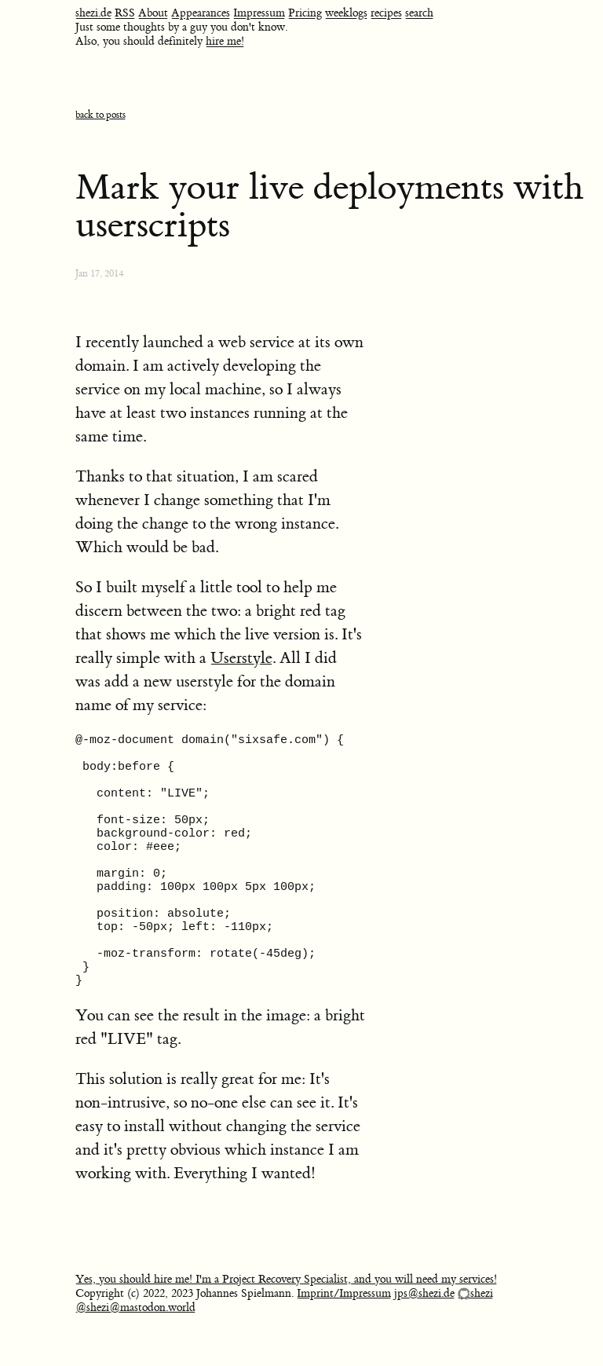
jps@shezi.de (424, 1338)
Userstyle (241, 658)
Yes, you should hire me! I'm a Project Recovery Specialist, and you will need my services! (286, 1324)
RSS (125, 13)
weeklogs (346, 13)
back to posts (100, 115)
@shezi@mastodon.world (135, 1353)
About (153, 13)
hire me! (225, 42)
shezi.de (93, 13)
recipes (386, 13)
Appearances (200, 13)
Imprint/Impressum (344, 1338)
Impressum (259, 13)
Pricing (305, 13)
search (419, 13)
